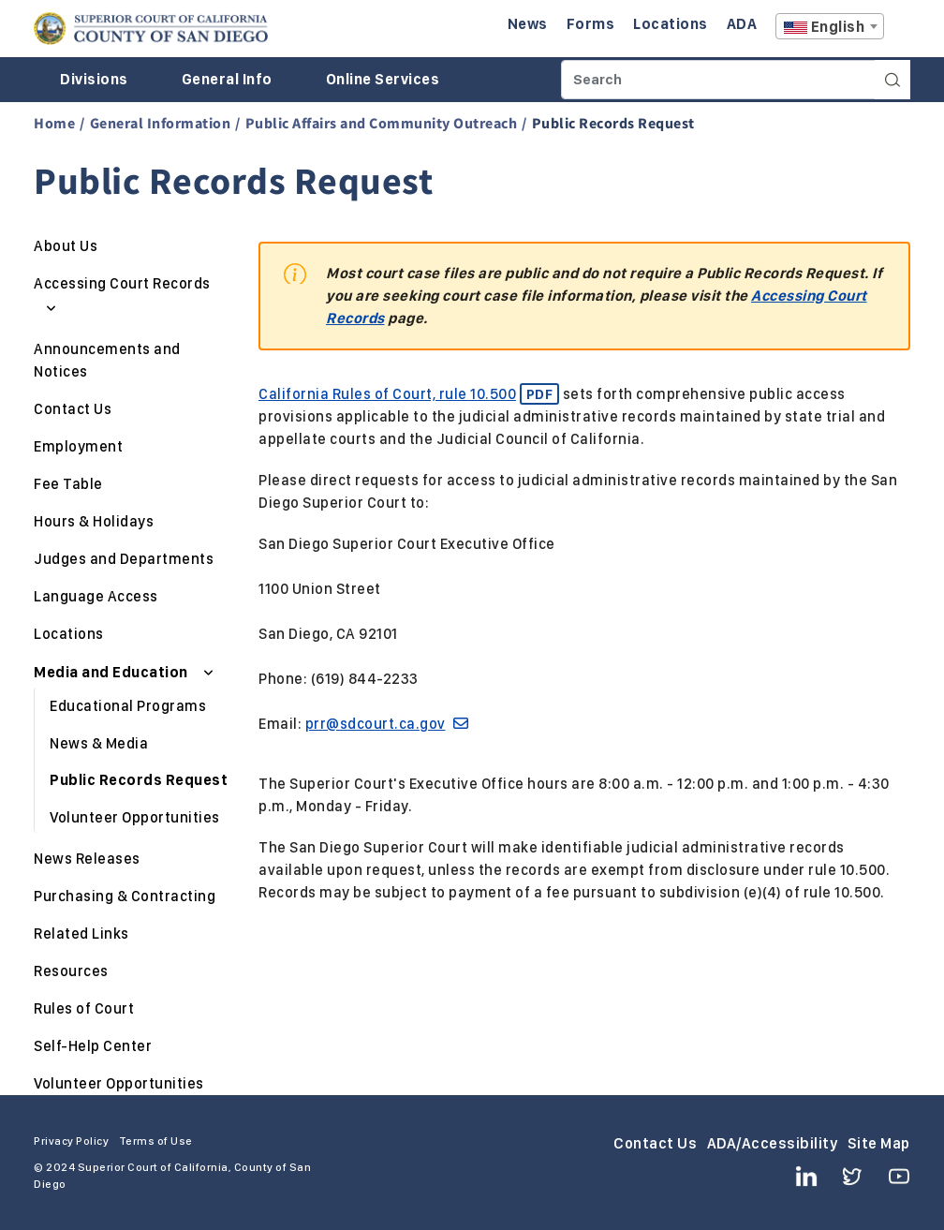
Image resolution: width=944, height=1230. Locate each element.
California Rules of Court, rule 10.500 (408, 394)
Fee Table (68, 484)
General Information (160, 122)
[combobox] (829, 26)
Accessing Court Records (122, 283)
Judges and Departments (124, 559)
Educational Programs (128, 706)
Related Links (81, 933)
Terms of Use (156, 1141)
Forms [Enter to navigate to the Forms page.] (591, 24)
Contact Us (72, 409)
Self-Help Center (93, 1046)
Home (54, 122)
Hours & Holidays (94, 521)
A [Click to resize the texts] (897, 31)
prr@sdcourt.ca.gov (387, 724)
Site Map (879, 1143)
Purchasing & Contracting (124, 896)
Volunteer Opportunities (135, 817)
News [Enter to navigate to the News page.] (528, 24)
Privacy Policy (71, 1141)
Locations (69, 634)
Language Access (96, 596)
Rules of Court (84, 1008)
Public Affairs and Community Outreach (381, 122)
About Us (65, 246)
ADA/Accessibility (772, 1143)
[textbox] (829, 27)
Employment (78, 446)
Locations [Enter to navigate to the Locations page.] (670, 24)
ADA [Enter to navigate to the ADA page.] (742, 24)
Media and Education (112, 672)
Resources (71, 971)
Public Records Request (139, 780)
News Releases (87, 858)
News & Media (99, 743)
